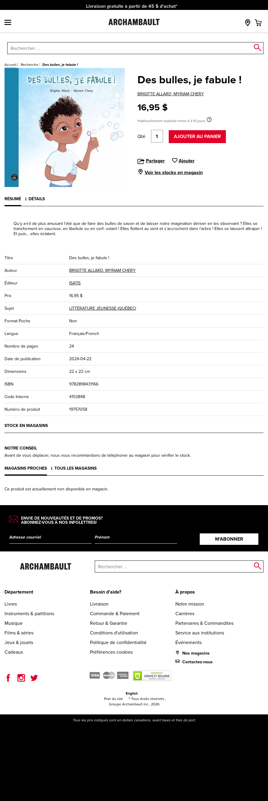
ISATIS (75, 283)
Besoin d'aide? (105, 591)
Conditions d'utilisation (114, 632)
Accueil (11, 64)
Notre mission (189, 603)
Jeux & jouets (19, 642)
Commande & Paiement (115, 613)
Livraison (99, 603)
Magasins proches (26, 468)
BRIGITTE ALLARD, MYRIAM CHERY (170, 94)
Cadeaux (14, 652)
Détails (37, 199)
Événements (188, 642)
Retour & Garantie (108, 623)
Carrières (184, 613)
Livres (11, 603)
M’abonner (229, 539)
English (132, 693)
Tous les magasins (75, 468)
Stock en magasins (26, 425)
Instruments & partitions (29, 613)
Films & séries (19, 632)
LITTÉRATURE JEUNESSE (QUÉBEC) (102, 308)
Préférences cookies (111, 652)
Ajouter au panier (197, 136)
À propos (185, 591)
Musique (14, 623)
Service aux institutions (199, 632)
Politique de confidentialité (118, 642)
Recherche (29, 64)
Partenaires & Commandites (204, 623)
